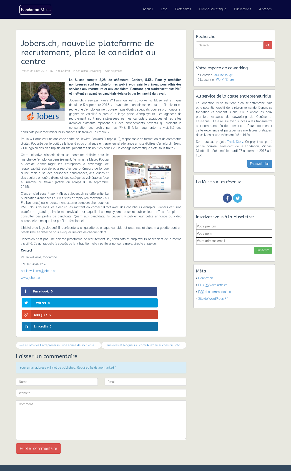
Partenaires (183, 9)
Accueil (148, 9)
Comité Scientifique (212, 9)
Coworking (95, 71)
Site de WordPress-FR (213, 298)
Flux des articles (212, 285)
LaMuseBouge (223, 75)
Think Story (235, 142)
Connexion (205, 278)
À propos (265, 9)
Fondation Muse (38, 462)
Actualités (82, 71)
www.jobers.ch (31, 278)
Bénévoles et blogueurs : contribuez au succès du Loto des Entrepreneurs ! (145, 310)
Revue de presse (112, 71)
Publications (242, 9)
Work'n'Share (225, 79)
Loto (164, 9)
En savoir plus (259, 164)
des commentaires (214, 292)
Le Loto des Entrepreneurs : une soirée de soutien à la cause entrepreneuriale (60, 310)
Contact (262, 462)
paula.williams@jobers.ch (38, 271)
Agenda (220, 462)
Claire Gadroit (62, 71)
